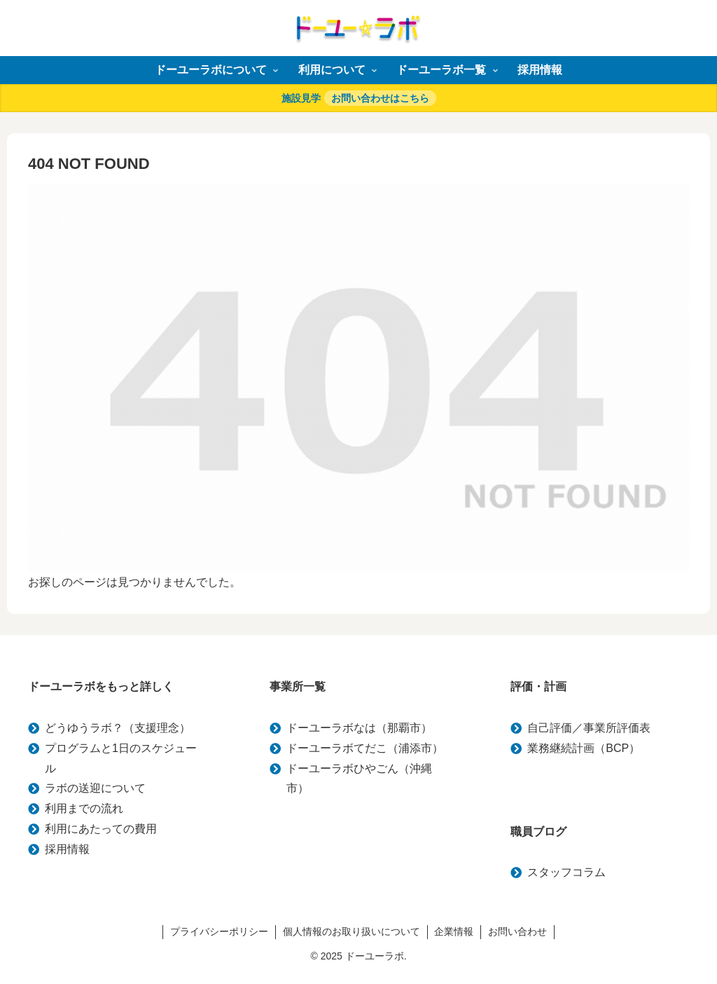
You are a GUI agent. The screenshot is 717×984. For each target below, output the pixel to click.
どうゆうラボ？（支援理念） (117, 728)
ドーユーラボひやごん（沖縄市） (359, 779)
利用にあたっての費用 (101, 829)
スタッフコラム (566, 872)
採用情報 (67, 849)
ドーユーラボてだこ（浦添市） (364, 748)
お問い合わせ (518, 931)
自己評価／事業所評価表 (588, 728)
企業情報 (454, 931)
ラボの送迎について (95, 788)
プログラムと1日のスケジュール (121, 758)
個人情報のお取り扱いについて (351, 931)
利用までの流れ (84, 808)
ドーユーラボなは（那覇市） (359, 728)
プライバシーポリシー (219, 931)
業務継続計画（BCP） (583, 748)
